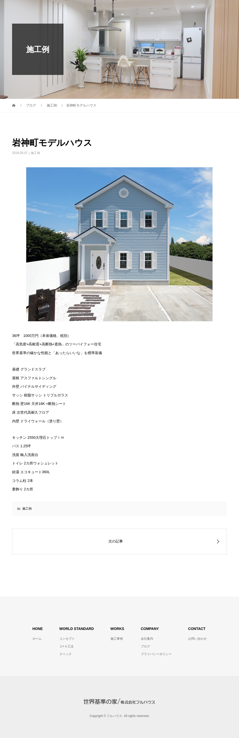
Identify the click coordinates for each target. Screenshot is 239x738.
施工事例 (117, 638)
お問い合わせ (197, 638)
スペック (65, 654)
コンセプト (67, 638)
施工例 (35, 153)
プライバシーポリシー (156, 654)
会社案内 (147, 638)
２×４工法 (66, 646)
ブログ (145, 646)
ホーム (37, 638)
